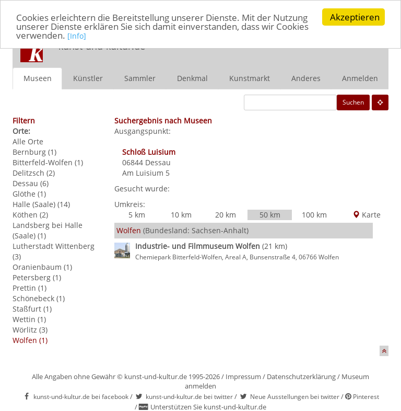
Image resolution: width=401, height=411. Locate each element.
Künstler (88, 78)
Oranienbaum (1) (42, 266)
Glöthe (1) (29, 193)
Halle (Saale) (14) (41, 204)
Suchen (353, 101)
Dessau (158, 162)
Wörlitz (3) (30, 329)
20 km (225, 214)
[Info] (76, 35)
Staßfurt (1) (32, 308)
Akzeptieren (355, 17)
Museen (37, 78)
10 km (181, 214)
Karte (366, 214)
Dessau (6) (31, 183)
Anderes (306, 78)
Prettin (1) (29, 287)
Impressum (243, 376)
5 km (136, 214)
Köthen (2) (30, 214)
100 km (314, 214)
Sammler (140, 78)
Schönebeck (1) (39, 298)
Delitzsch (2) (34, 172)
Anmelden (360, 78)
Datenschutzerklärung (301, 376)
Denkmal (192, 78)
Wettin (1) (29, 319)
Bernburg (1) (34, 151)
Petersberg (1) (37, 277)
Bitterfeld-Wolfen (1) (48, 162)
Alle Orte (28, 141)
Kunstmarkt (249, 78)
